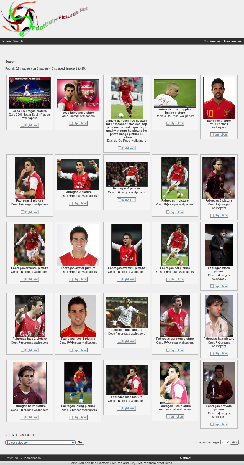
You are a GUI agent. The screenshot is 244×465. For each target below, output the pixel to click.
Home (6, 41)
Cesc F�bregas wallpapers (29, 204)
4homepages (32, 457)
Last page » (27, 434)
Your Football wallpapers (78, 116)
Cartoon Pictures (109, 463)
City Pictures (139, 463)
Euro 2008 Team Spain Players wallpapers (29, 116)
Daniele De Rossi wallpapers (126, 140)
